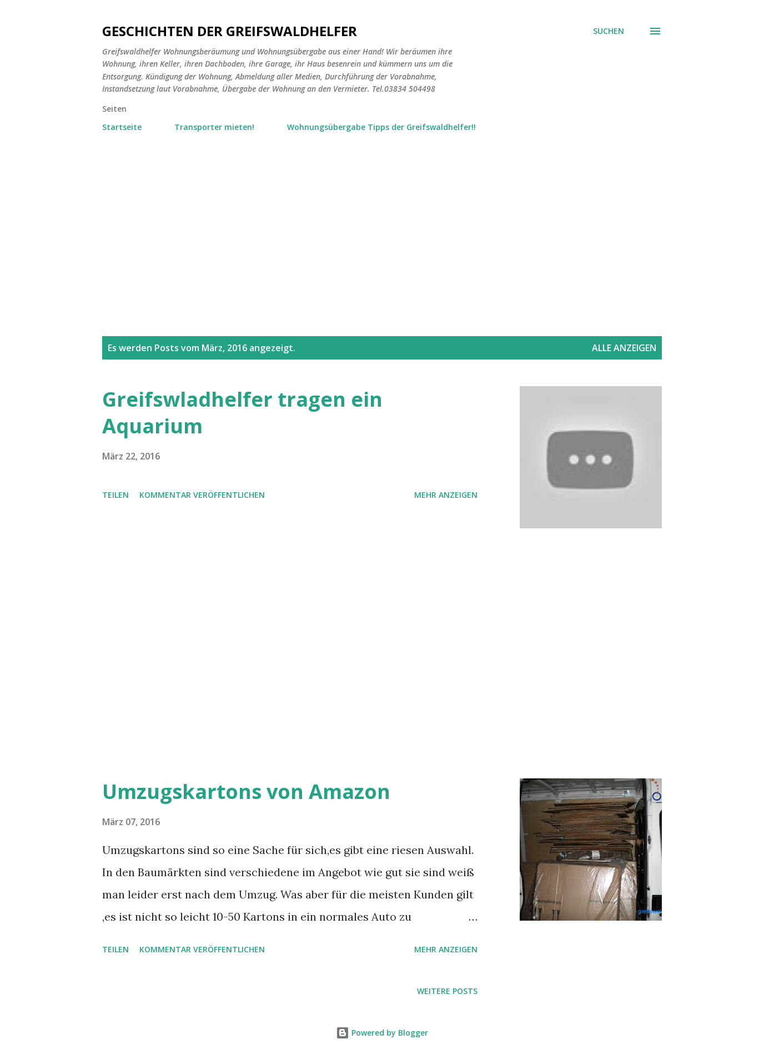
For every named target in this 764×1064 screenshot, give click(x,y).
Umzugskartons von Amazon (246, 791)
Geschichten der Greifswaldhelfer (229, 31)
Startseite (122, 127)
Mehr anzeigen (446, 494)
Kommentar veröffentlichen (202, 494)
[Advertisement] (382, 218)
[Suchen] (608, 31)
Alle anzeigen (624, 348)
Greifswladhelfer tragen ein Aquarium (242, 412)
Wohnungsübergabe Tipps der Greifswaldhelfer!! (381, 127)
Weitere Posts (447, 991)
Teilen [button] (115, 494)
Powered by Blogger (382, 1032)
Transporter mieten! (214, 127)
